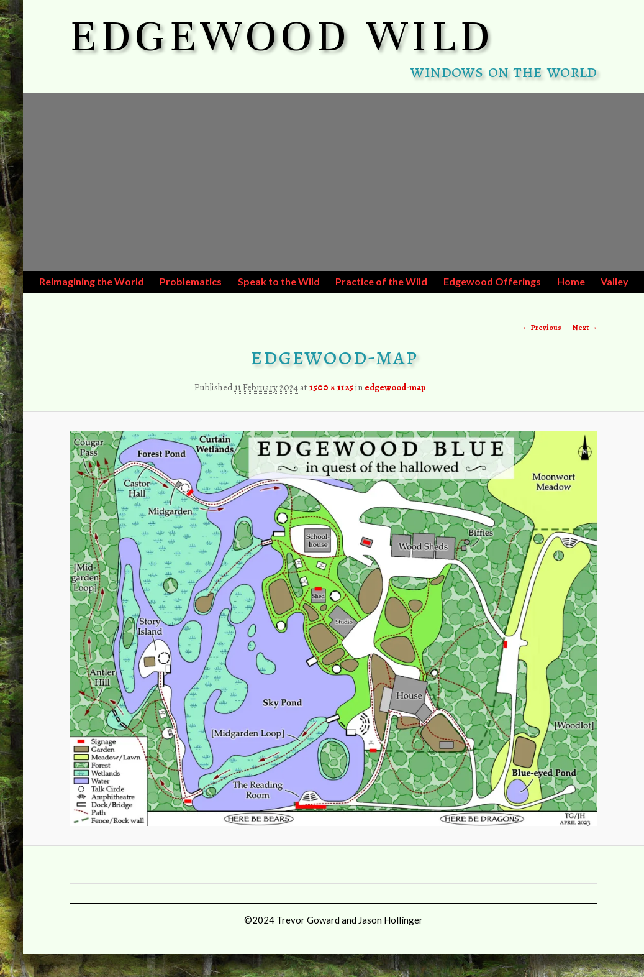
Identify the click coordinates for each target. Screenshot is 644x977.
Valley (614, 281)
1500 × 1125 (331, 387)
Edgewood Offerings (492, 281)
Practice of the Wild (381, 281)
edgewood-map (395, 387)
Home (571, 281)
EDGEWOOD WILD (282, 36)
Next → (585, 328)
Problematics (191, 281)
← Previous (541, 328)
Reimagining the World (91, 281)
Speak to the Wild (279, 281)
